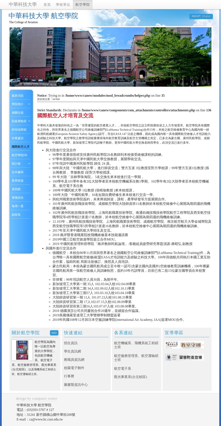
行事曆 (69, 376)
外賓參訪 (18, 138)
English (207, 16)
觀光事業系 (122, 377)
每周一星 (18, 206)
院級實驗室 (19, 121)
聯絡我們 (196, 16)
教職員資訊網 (74, 359)
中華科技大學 (23, 4)
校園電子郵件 (74, 368)
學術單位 (63, 4)
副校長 (16, 214)
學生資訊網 (72, 351)
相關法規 (18, 112)
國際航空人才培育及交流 (65, 115)
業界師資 (18, 180)
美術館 (16, 189)
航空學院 (82, 4)
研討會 (16, 163)
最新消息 (18, 95)
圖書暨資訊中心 (76, 384)
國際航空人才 (21, 146)
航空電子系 (122, 368)
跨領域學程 (19, 129)
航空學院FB (19, 155)
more (54, 332)
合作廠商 (18, 172)
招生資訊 (71, 343)
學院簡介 (18, 104)
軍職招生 (18, 197)
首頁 (47, 4)
